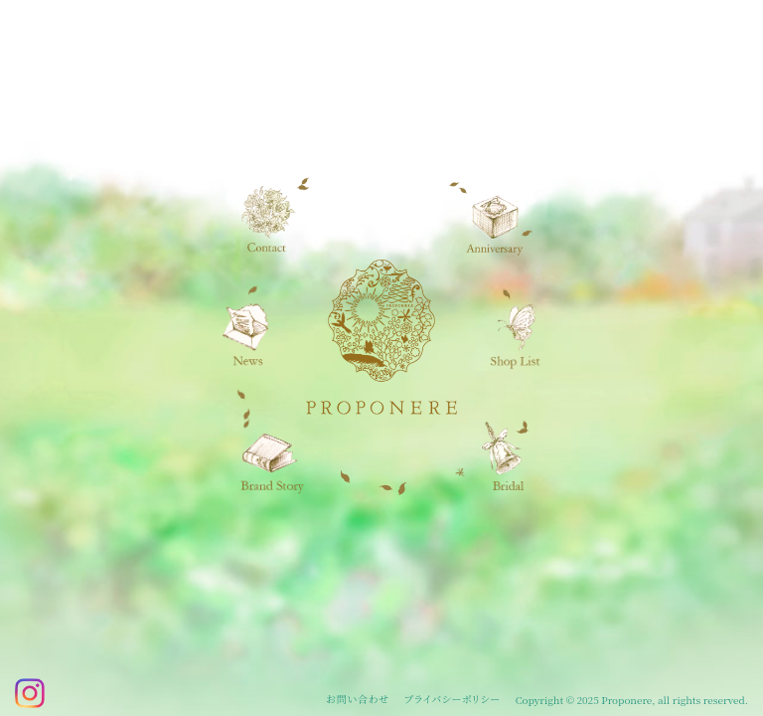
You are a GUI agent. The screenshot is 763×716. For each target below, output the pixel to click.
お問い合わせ (357, 699)
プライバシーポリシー (452, 699)
